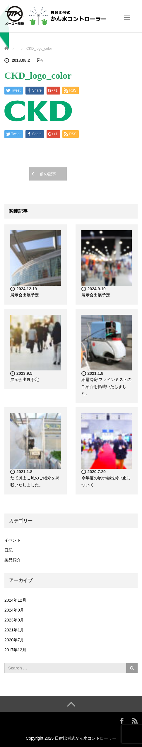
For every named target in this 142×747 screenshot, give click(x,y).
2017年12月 (15, 650)
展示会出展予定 (24, 295)
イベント (12, 540)
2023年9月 (14, 620)
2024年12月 (15, 600)
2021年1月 (14, 630)
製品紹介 (12, 560)
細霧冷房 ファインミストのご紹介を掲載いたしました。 (106, 386)
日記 (8, 550)
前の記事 (48, 173)
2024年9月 (14, 610)
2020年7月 (14, 640)
